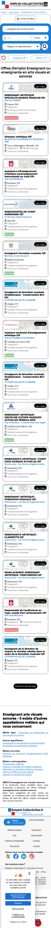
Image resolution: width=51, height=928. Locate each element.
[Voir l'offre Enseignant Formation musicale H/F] (25, 259)
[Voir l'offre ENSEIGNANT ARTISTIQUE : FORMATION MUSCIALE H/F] (25, 501)
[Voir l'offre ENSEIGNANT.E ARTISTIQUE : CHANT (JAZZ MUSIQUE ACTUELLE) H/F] (25, 463)
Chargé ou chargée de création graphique (22, 766)
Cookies (36, 846)
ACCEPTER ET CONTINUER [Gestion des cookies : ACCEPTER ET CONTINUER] (18, 896)
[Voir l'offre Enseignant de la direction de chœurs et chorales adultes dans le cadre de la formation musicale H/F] (25, 655)
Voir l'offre (40, 87)
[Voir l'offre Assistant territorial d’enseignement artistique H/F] (25, 339)
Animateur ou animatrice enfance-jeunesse (23, 769)
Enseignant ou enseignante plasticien (20, 745)
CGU (14, 835)
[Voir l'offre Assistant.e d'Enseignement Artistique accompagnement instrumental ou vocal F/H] (25, 177)
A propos (36, 841)
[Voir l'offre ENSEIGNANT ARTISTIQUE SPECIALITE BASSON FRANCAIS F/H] (25, 102)
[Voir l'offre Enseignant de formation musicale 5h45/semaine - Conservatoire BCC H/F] (25, 380)
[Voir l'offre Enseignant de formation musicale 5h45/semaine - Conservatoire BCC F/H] (25, 298)
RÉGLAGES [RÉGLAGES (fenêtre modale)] (18, 909)
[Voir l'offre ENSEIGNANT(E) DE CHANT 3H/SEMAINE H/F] (25, 218)
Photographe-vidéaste (13, 764)
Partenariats (36, 830)
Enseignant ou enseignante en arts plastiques (24, 743)
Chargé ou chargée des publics (17, 774)
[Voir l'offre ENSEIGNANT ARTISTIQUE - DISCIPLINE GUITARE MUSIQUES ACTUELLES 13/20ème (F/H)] (25, 422)
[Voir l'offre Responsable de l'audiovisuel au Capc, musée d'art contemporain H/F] (25, 615)
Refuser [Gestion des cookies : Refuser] (18, 903)
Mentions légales (14, 830)
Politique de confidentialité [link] (18, 916)
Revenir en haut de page (25, 686)
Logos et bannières (36, 820)
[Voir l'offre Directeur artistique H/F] (25, 140)
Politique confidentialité (14, 841)
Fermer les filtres (25, 19)
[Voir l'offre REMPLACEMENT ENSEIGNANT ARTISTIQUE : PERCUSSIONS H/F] (25, 577)
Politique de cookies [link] (18, 922)
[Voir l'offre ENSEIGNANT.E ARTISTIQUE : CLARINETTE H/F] (25, 539)
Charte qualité (36, 835)
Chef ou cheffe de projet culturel (18, 772)
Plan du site (14, 846)
